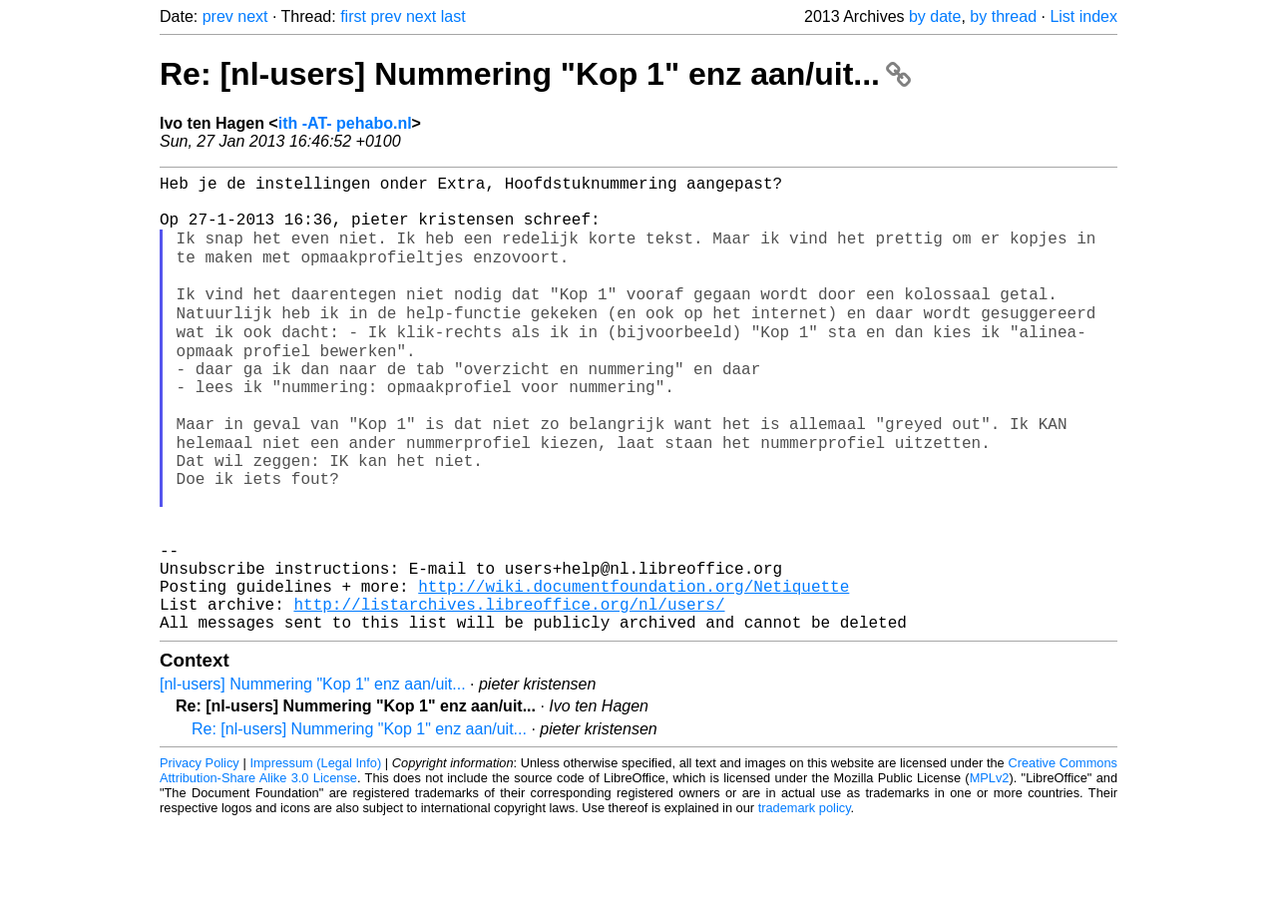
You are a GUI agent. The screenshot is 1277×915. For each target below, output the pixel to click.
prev (218, 16)
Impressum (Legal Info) (315, 854)
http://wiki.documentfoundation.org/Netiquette (633, 670)
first (353, 16)
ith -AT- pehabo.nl (345, 123)
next (252, 16)
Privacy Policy (199, 854)
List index (1083, 16)
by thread (1003, 16)
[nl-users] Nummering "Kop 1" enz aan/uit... (313, 775)
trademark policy (804, 899)
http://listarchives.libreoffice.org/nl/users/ (508, 691)
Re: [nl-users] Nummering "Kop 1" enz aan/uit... (535, 74)
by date (935, 16)
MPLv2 (990, 869)
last (453, 16)
